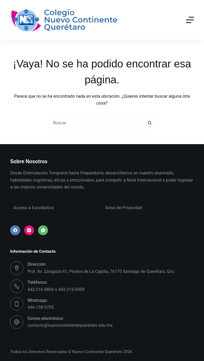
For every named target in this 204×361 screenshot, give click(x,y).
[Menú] (190, 20)
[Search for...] (96, 123)
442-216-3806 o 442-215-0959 (55, 289)
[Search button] (149, 123)
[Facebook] (15, 230)
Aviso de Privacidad (123, 207)
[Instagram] (29, 230)
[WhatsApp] (43, 230)
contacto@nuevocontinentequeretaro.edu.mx (70, 325)
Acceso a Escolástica (33, 207)
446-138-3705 (40, 307)
